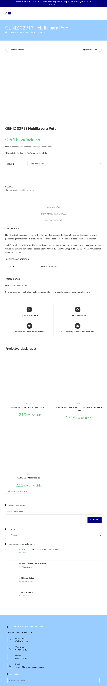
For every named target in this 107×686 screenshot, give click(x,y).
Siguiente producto (89, 50)
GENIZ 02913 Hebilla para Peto (32, 32)
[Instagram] (54, 4)
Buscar (94, 451)
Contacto (33, 680)
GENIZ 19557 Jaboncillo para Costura (28, 339)
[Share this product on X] (29, 243)
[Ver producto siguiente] (100, 50)
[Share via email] (77, 260)
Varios (32, 122)
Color (10, 95)
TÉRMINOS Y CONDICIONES (51, 680)
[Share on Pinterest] (29, 260)
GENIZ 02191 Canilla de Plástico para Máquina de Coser (78, 340)
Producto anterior (17, 50)
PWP (63, 684)
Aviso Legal (68, 680)
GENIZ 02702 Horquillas (28, 409)
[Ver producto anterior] (7, 50)
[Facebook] (50, 4)
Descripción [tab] (53, 139)
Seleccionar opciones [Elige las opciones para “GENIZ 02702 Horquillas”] (17, 423)
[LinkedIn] (57, 4)
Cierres (19, 122)
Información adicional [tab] (53, 146)
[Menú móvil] (100, 13)
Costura (26, 335)
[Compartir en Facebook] (77, 243)
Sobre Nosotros (22, 680)
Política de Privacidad (83, 680)
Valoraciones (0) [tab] (53, 152)
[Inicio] (6, 32)
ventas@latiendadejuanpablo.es (29, 598)
